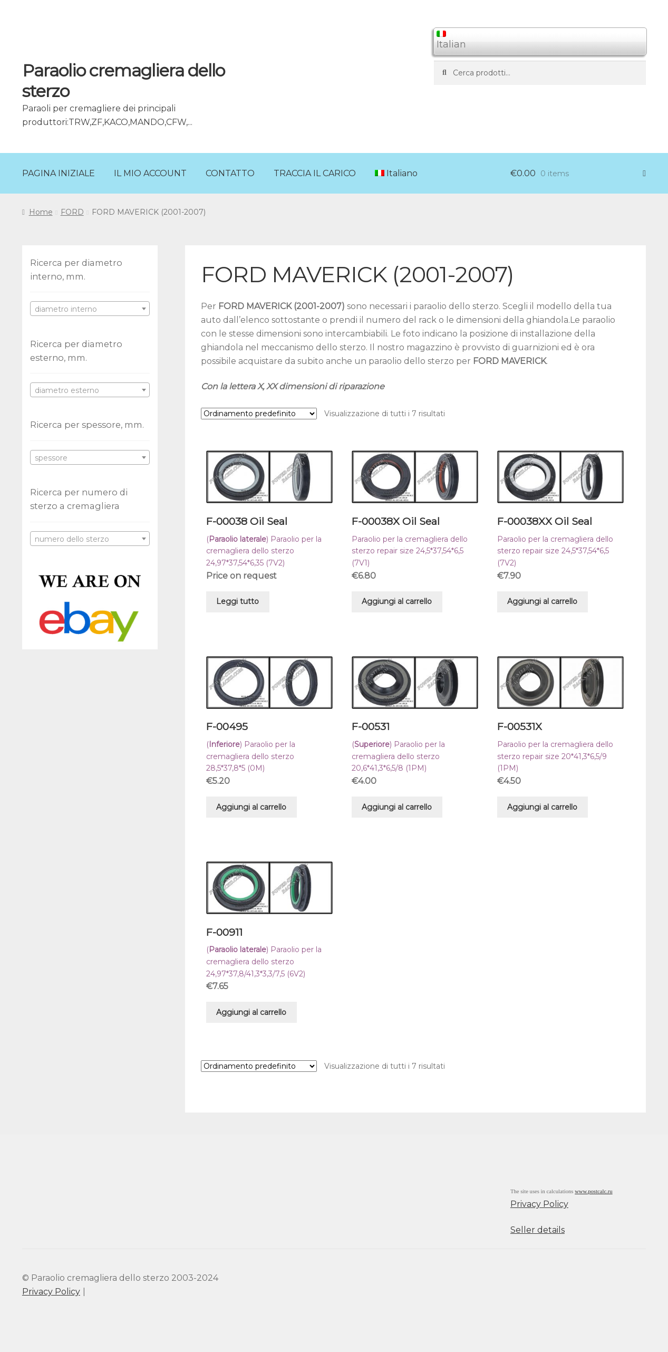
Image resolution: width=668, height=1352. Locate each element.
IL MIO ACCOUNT (150, 173)
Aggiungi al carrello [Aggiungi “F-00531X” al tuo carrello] (542, 807)
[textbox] (90, 309)
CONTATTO (230, 173)
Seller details (537, 1230)
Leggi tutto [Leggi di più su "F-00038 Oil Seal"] (237, 601)
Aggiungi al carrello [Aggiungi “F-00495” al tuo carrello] (251, 807)
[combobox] (90, 308)
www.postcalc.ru (594, 1191)
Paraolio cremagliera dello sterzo (123, 80)
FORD (72, 212)
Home (41, 212)
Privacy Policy (539, 1204)
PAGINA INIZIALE (58, 173)
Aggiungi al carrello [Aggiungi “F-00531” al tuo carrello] (397, 807)
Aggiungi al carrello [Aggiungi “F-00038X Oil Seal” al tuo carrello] (397, 601)
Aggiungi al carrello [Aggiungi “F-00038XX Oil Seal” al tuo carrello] (542, 601)
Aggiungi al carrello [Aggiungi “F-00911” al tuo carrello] (251, 1012)
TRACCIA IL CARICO (315, 173)
